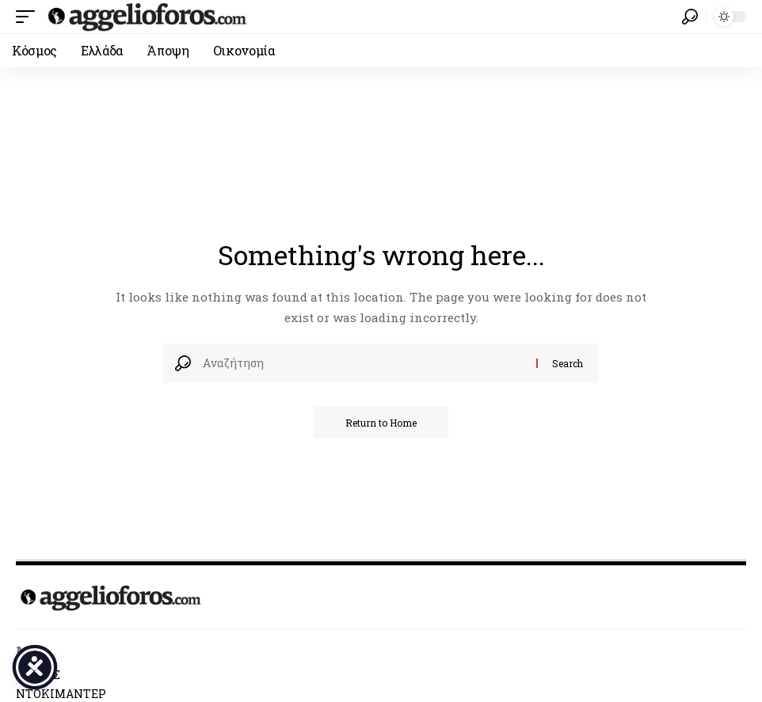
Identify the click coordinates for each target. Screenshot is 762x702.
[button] (29, 16)
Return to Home (381, 422)
